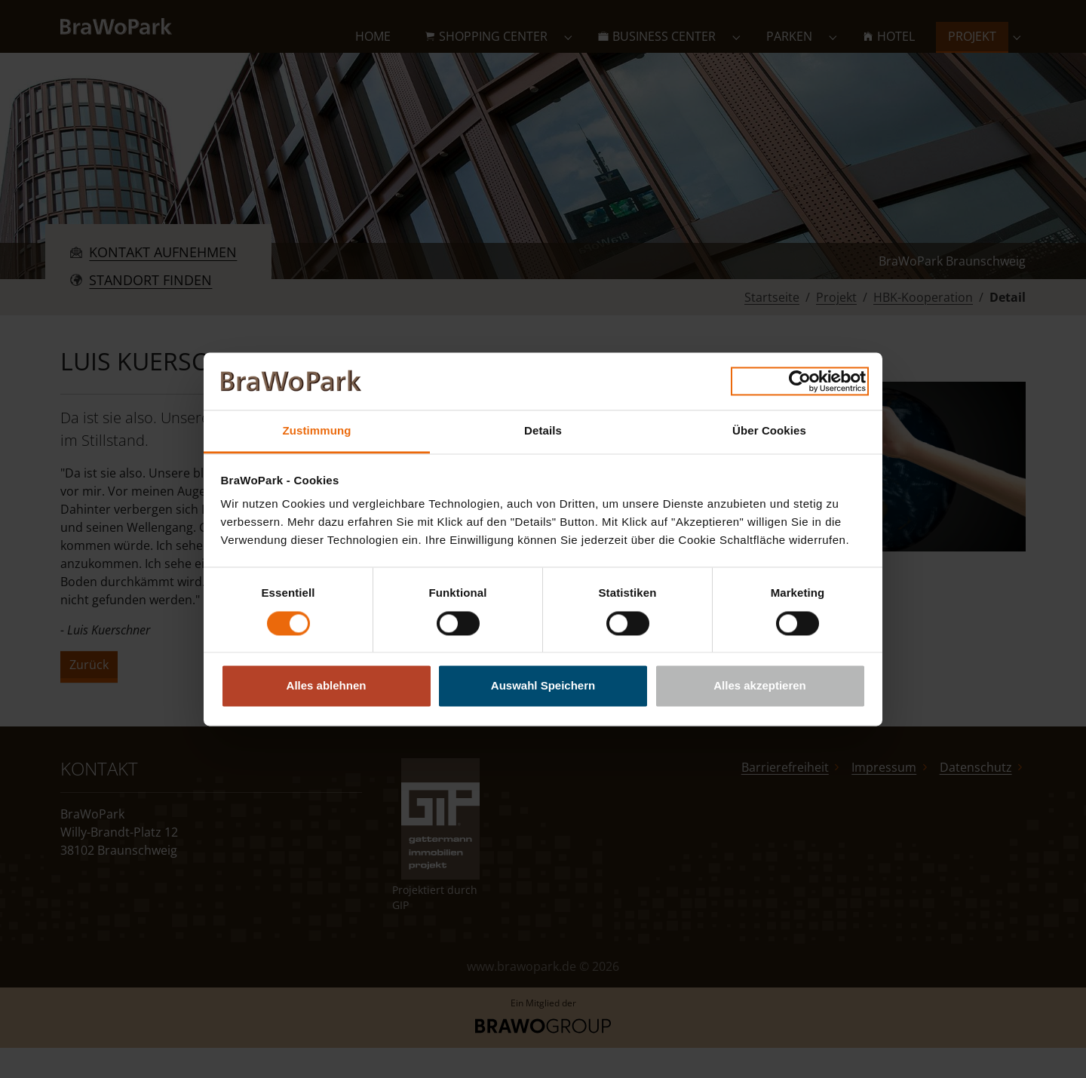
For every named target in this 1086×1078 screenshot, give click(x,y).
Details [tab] (543, 431)
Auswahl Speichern (543, 686)
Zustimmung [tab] (317, 431)
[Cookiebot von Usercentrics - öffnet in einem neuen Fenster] (800, 381)
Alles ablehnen (327, 686)
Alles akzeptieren (759, 686)
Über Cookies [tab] (769, 431)
